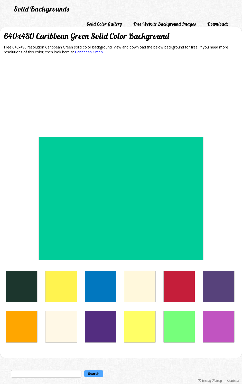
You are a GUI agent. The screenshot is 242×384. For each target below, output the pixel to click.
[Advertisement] (121, 96)
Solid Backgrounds (41, 8)
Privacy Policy (210, 380)
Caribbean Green (89, 52)
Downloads (217, 24)
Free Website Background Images (164, 24)
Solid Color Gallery (104, 24)
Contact (233, 380)
